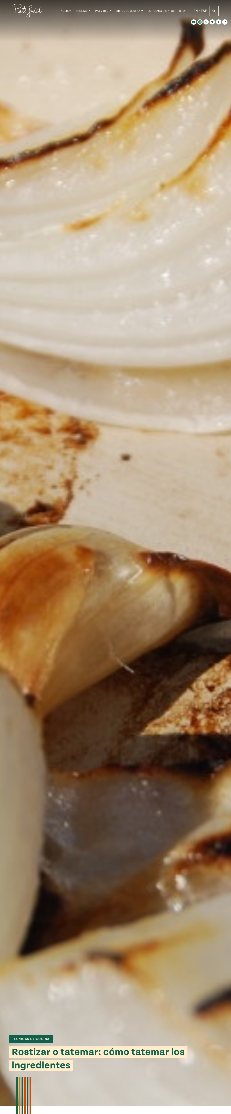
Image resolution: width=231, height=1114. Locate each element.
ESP (204, 11)
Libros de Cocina (128, 11)
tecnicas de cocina (31, 1039)
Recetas (82, 11)
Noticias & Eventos (161, 11)
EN (195, 11)
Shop (183, 11)
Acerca (66, 11)
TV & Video (102, 11)
